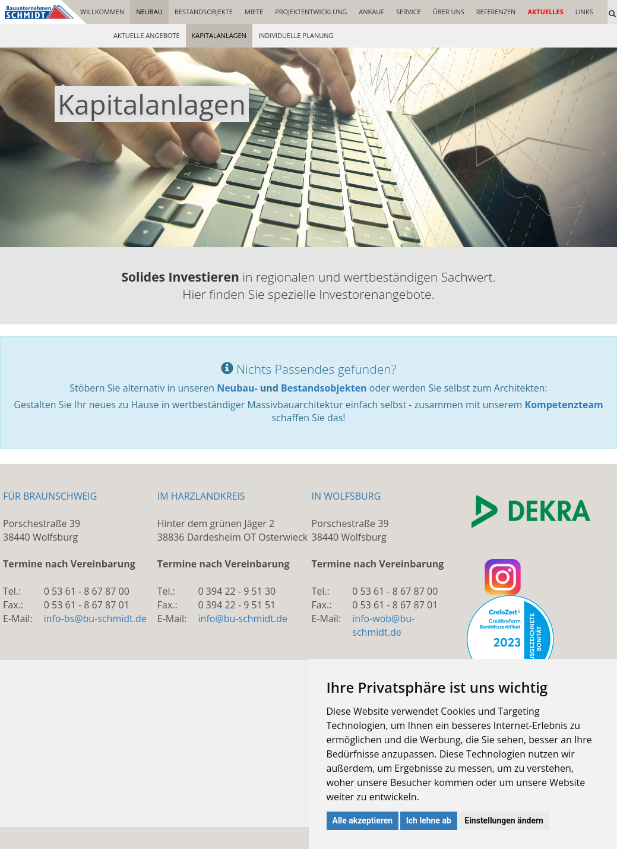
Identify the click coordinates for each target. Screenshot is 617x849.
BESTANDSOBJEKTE (204, 11)
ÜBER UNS (448, 11)
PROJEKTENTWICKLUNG (311, 11)
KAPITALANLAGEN (219, 35)
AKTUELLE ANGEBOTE (146, 35)
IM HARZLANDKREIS (201, 496)
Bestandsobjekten (324, 387)
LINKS (584, 11)
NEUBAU (149, 11)
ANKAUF (371, 11)
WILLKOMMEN (102, 11)
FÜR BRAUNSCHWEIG (50, 496)
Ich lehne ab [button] (428, 820)
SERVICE (408, 11)
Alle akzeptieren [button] (363, 820)
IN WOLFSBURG (346, 496)
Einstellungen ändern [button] (503, 820)
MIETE (254, 11)
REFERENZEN (496, 11)
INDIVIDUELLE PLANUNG (296, 35)
